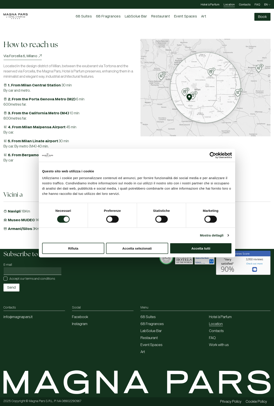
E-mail (7, 265)
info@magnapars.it (18, 317)
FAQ (257, 4)
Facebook (80, 317)
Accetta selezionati (137, 248)
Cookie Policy (256, 401)
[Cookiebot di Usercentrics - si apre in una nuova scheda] (213, 155)
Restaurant (160, 16)
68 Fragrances (108, 16)
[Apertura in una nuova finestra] (166, 270)
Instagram (79, 324)
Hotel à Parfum (210, 4)
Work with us (219, 345)
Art (203, 16)
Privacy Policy (230, 401)
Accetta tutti (200, 248)
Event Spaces (185, 16)
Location (229, 4)
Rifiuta (73, 248)
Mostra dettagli (211, 235)
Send (11, 287)
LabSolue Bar (136, 16)
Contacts (244, 4)
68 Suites (84, 16)
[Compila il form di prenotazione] (262, 17)
